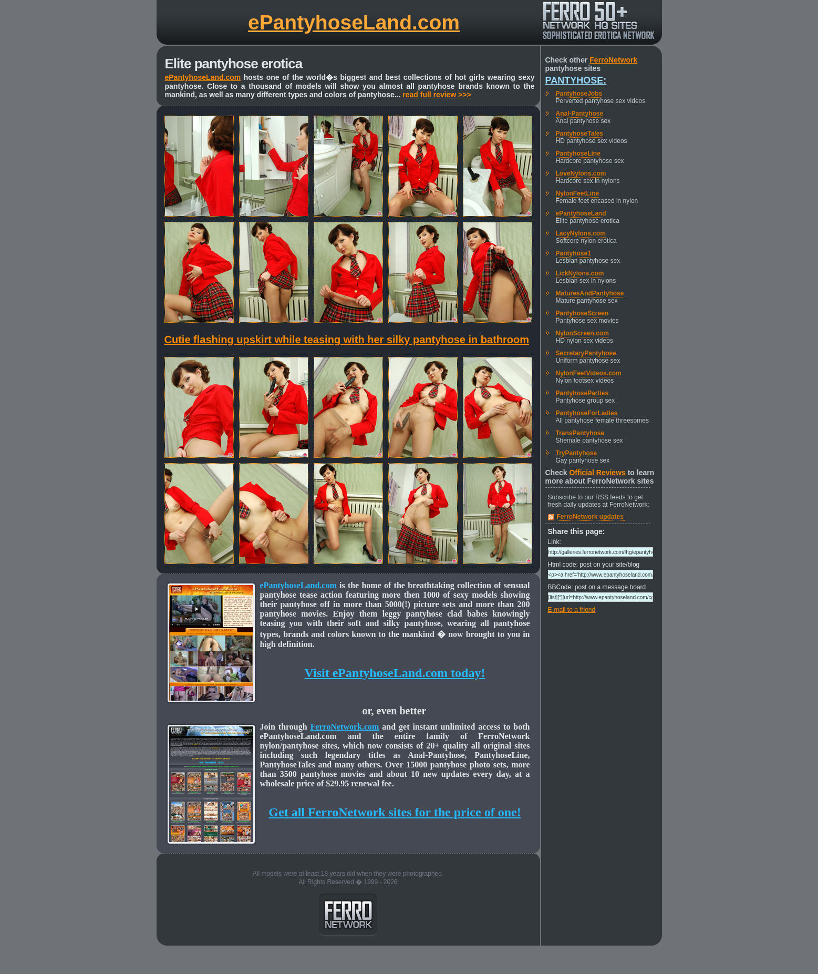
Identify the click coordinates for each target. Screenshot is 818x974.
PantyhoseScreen (582, 313)
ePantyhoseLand (581, 213)
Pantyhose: (576, 80)
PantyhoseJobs (579, 93)
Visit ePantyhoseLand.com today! (395, 673)
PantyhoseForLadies (587, 413)
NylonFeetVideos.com (589, 373)
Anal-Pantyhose (580, 113)
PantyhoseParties (582, 393)
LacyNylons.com (581, 233)
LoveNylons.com (581, 173)
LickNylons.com (580, 273)
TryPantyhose (576, 453)
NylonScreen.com (582, 333)
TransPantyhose (580, 433)
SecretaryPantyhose (586, 353)
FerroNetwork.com (344, 726)
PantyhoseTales (579, 133)
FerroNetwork (613, 60)
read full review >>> (436, 94)
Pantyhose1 (573, 253)
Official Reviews (597, 472)
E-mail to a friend (572, 609)
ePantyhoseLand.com (354, 22)
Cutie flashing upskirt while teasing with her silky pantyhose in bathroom (347, 339)
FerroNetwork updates (590, 516)
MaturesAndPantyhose (590, 293)
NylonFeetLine (577, 193)
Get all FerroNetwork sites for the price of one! (394, 812)
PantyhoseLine (578, 153)
